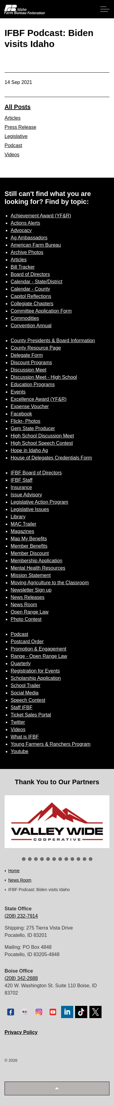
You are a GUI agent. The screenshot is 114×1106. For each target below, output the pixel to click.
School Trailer (25, 685)
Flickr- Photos (25, 421)
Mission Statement (31, 575)
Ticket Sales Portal (31, 714)
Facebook (21, 413)
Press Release (20, 127)
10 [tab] (78, 859)
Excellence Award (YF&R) (39, 399)
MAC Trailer (23, 524)
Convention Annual (31, 325)
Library (18, 516)
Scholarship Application (36, 678)
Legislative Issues (30, 509)
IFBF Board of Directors (36, 472)
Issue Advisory (26, 494)
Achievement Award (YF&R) (41, 215)
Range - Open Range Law (39, 656)
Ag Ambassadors (29, 237)
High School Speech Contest (42, 443)
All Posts (18, 106)
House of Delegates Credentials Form (51, 457)
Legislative (16, 136)
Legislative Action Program (39, 502)
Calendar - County (30, 289)
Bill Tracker (23, 267)
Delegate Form (27, 355)
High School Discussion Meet (42, 435)
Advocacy (21, 230)
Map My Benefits (29, 538)
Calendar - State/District (36, 281)
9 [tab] (72, 859)
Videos (12, 154)
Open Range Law (30, 612)
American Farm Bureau (36, 245)
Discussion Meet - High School (44, 377)
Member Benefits (29, 546)
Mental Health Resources (38, 568)
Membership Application (36, 560)
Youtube (19, 751)
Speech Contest (28, 700)
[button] (57, 1088)
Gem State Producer (33, 428)
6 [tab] (54, 859)
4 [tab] (42, 859)
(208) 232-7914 (21, 916)
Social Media (25, 692)
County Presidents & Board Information (53, 340)
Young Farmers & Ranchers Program (51, 744)
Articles (12, 118)
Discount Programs (31, 362)
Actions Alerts (25, 223)
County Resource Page (36, 347)
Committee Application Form (41, 311)
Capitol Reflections (31, 296)
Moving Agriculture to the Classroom (50, 582)
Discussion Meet (28, 369)
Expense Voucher (30, 406)
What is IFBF (25, 736)
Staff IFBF (22, 707)
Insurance (21, 487)
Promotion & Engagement (38, 648)
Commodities (25, 318)
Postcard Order (27, 641)
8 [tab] (66, 859)
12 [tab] (90, 859)
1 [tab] (24, 859)
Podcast (13, 145)
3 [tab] (36, 859)
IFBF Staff (22, 480)
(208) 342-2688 (21, 978)
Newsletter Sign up (31, 590)
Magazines (22, 531)
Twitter (18, 722)
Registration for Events (35, 670)
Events (18, 391)
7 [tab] (60, 859)
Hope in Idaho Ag (29, 450)
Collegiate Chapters (32, 303)
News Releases (27, 597)
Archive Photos (27, 252)
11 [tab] (84, 859)
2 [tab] (30, 859)
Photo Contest (26, 619)
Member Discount (30, 553)
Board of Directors (30, 274)
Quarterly (21, 663)
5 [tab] (48, 859)
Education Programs (33, 384)
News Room (24, 604)
